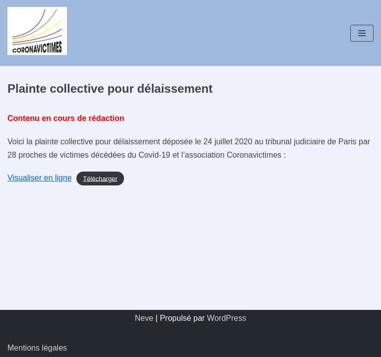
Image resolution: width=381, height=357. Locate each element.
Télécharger (100, 178)
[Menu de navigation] (362, 33)
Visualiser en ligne (39, 178)
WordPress (226, 318)
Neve (144, 318)
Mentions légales (37, 348)
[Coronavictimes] (37, 33)
